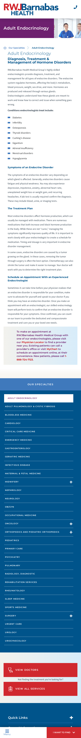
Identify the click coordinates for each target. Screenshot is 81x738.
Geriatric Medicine (17, 456)
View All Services (26, 688)
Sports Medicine (16, 607)
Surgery (10, 615)
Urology (11, 632)
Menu (7, 732)
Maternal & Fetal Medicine (23, 473)
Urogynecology (15, 641)
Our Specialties (17, 47)
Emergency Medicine (18, 440)
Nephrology (13, 490)
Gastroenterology (17, 448)
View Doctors (23, 670)
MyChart (52, 349)
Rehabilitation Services (21, 582)
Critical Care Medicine (20, 431)
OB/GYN (9, 507)
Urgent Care (13, 624)
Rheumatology (15, 590)
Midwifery (12, 481)
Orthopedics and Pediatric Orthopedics (32, 532)
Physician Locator (33, 342)
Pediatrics (12, 540)
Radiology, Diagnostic (20, 573)
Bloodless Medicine (18, 415)
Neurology (12, 498)
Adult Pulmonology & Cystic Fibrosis (30, 406)
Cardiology (13, 423)
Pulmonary (12, 565)
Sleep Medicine (15, 599)
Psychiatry (12, 557)
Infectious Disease (17, 465)
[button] (64, 732)
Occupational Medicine (20, 515)
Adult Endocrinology (22, 398)
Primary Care (14, 548)
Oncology (11, 523)
